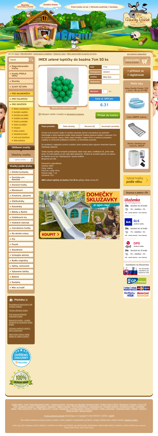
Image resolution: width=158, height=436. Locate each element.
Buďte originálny (91, 409)
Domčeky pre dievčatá (76, 405)
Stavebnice (63, 409)
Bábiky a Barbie (63, 407)
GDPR (111, 416)
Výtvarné (17, 127)
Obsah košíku (132, 60)
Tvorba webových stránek (54, 416)
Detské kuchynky (58, 405)
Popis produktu (48, 126)
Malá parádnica (19, 140)
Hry (35, 409)
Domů (17, 54)
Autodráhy (52, 407)
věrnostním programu (75, 114)
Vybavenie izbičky (123, 409)
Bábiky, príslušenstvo (21, 108)
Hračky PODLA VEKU (109, 405)
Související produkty (110, 126)
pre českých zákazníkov (136, 54)
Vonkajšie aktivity (77, 409)
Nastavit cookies (131, 420)
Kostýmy (142, 409)
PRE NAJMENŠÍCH (80, 407)
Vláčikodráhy (41, 407)
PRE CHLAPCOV (25, 409)
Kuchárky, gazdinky (21, 112)
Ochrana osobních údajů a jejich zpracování (19, 329)
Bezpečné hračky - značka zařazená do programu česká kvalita (20, 322)
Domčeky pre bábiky (21, 115)
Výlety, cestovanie (107, 409)
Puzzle (55, 409)
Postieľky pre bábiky (21, 118)
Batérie (135, 409)
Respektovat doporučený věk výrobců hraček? (20, 305)
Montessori (124, 405)
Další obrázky (69, 126)
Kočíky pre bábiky (20, 124)
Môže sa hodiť (72, 411)
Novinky (133, 405)
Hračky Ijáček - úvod (20, 405)
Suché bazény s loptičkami (43, 54)
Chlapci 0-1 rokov (60, 54)
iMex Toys (107, 77)
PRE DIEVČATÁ (26, 54)
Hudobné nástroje (111, 407)
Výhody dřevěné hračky (18, 310)
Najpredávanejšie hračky (40, 405)
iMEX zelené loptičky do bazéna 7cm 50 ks (82, 54)
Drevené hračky (92, 405)
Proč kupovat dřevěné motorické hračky (17, 315)
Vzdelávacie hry (95, 407)
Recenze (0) (90, 126)
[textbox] (19, 60)
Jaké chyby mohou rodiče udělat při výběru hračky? (19, 335)
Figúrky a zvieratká (21, 121)
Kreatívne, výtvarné (26, 407)
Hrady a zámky (19, 131)
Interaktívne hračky (21, 134)
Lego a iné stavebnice (22, 137)
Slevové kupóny (85, 411)
